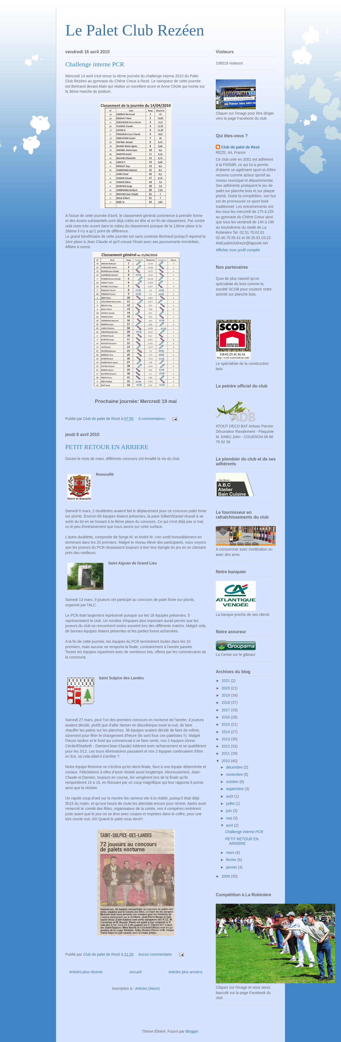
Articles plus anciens (185, 972)
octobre (232, 782)
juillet (231, 803)
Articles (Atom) (147, 988)
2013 (226, 739)
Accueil (135, 972)
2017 (226, 710)
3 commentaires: (152, 419)
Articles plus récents (86, 972)
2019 (226, 695)
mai (229, 818)
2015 (226, 724)
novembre (234, 774)
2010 (226, 761)
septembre (235, 789)
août (230, 796)
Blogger (191, 1031)
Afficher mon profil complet (238, 250)
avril (230, 825)
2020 (226, 688)
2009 (226, 876)
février (231, 860)
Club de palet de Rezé (240, 147)
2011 (226, 753)
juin (229, 811)
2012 (226, 746)
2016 (226, 717)
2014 (226, 732)
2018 (226, 702)
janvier (232, 867)
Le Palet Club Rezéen (134, 30)
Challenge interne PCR (94, 64)
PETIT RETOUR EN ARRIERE (106, 446)
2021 (226, 680)
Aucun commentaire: (155, 954)
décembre (234, 767)
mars (230, 852)
